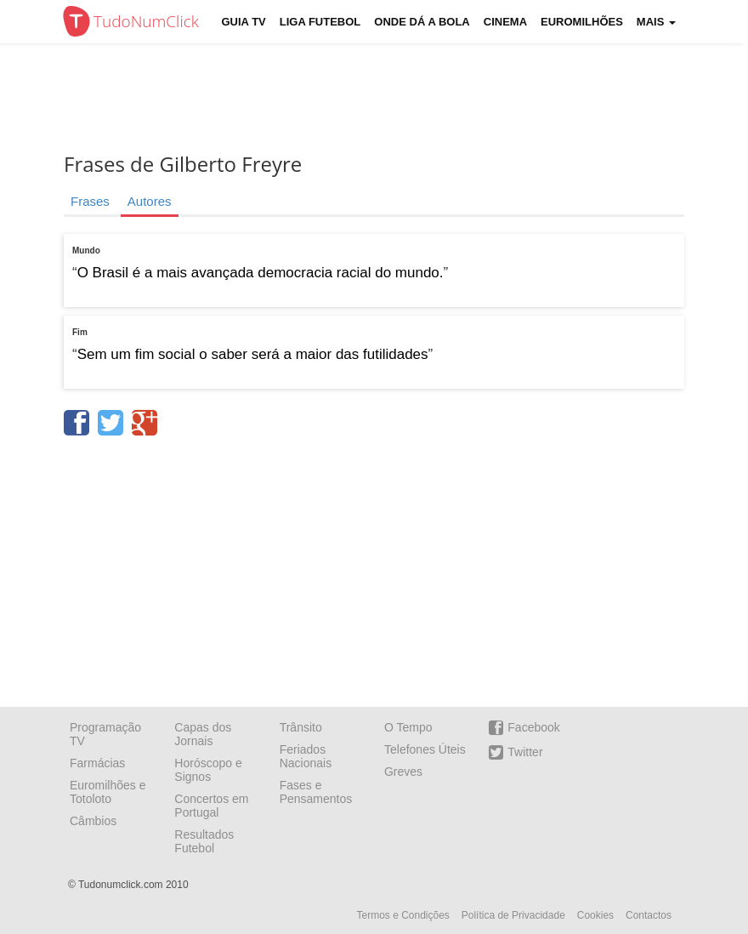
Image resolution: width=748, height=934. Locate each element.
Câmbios (93, 821)
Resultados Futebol (204, 841)
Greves (403, 771)
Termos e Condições (402, 915)
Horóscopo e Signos (207, 769)
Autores (150, 201)
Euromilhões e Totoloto (108, 792)
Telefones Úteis (425, 749)
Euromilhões (582, 21)
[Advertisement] (387, 98)
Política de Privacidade (513, 915)
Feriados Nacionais (306, 756)
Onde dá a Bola (421, 21)
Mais (656, 21)
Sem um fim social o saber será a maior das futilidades (252, 354)
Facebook (524, 727)
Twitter (515, 752)
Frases (90, 201)
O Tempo (408, 727)
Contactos (649, 915)
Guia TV (244, 21)
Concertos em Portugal (211, 805)
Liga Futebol (320, 21)
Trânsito (301, 727)
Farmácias (97, 763)
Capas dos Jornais (202, 734)
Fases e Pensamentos (316, 792)
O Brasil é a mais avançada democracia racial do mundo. (260, 273)
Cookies (595, 915)
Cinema (505, 21)
